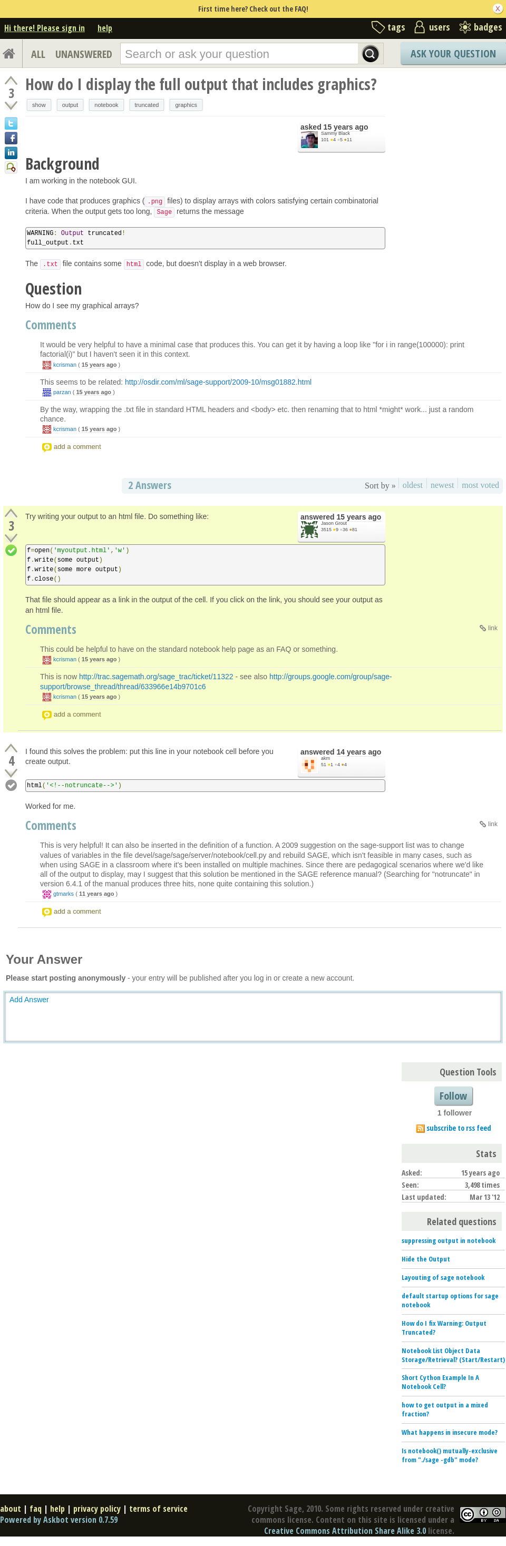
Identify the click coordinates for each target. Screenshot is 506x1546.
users (439, 27)
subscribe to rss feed (458, 1128)
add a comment (77, 447)
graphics (186, 105)
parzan (62, 392)
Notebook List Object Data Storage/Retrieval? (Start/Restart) (453, 1355)
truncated (147, 105)
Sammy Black (335, 133)
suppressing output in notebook (448, 1240)
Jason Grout (334, 523)
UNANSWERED (83, 54)
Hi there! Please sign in (44, 28)
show (39, 105)
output (70, 105)
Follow (453, 1096)
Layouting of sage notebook (443, 1277)
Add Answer (29, 999)
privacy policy (97, 1508)
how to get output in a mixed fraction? (445, 1409)
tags (396, 27)
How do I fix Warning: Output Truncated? (444, 1327)
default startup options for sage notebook (450, 1300)
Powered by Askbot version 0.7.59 (59, 1519)
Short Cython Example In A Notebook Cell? (440, 1382)
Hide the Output (426, 1259)
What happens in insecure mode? (450, 1432)
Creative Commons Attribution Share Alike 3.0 (345, 1531)
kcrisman (64, 364)
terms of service (158, 1508)
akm (325, 758)
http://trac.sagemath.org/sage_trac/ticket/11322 (156, 676)
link (493, 628)
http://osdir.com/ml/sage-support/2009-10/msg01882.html (218, 382)
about (10, 1508)
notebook (106, 105)
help (105, 28)
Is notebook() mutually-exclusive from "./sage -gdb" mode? (450, 1455)
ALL (38, 54)
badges (488, 27)
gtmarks (63, 894)
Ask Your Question (453, 53)
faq (36, 1508)
